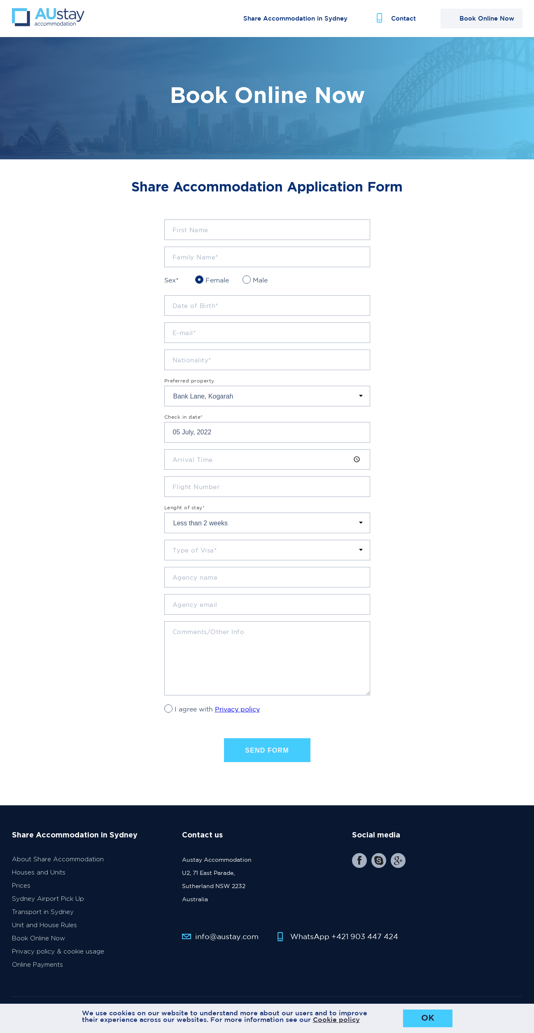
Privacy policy (237, 712)
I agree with (217, 712)
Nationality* (192, 363)
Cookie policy (336, 1019)
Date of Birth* (195, 309)
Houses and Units (38, 876)
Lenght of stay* (184, 510)
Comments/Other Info (209, 635)
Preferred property (189, 384)
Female (217, 283)
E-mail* (184, 336)
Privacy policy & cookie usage (58, 955)
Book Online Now (38, 942)
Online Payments (37, 968)
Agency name (195, 581)
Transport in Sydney (43, 915)
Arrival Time (193, 463)
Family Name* (195, 260)
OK (427, 1018)
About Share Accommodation (58, 863)
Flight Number (196, 490)
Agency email (195, 608)
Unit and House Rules (44, 929)
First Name (190, 233)
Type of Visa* (195, 553)
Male (260, 283)
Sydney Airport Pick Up (48, 902)
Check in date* (183, 420)
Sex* (171, 283)
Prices (21, 889)
